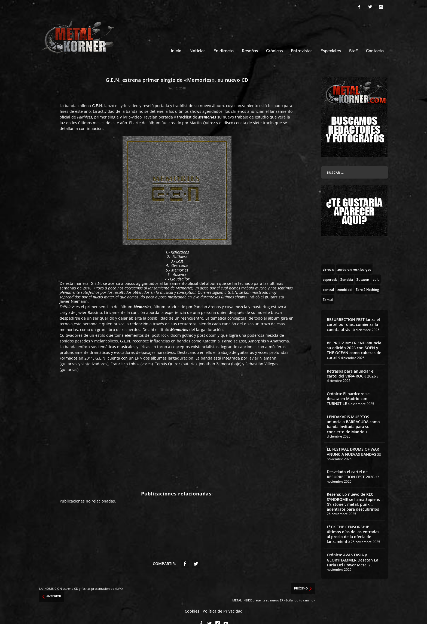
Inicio (176, 40)
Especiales (331, 40)
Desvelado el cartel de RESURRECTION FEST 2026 (350, 463)
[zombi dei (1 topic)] (344, 278)
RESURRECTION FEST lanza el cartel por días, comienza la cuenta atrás (353, 313)
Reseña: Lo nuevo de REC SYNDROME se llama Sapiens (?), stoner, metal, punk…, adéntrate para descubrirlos (353, 491)
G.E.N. (97, 94)
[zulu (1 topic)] (376, 268)
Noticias (197, 40)
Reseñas (250, 40)
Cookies (192, 600)
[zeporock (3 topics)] (329, 268)
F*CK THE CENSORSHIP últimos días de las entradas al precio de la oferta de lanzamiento (353, 523)
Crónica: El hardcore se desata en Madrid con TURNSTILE (348, 387)
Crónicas (274, 40)
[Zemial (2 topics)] (327, 288)
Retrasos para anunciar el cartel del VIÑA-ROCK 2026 (351, 362)
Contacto (375, 40)
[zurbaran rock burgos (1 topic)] (354, 258)
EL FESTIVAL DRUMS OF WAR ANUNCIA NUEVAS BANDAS (353, 441)
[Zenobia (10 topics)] (346, 268)
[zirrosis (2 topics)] (328, 258)
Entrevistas (301, 40)
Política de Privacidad (223, 600)
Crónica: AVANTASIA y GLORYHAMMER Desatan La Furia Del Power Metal (352, 548)
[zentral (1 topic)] (328, 278)
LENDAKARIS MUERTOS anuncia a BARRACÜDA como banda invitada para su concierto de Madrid (353, 413)
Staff (353, 40)
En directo (223, 40)
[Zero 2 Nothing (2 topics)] (367, 278)
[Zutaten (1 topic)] (363, 268)
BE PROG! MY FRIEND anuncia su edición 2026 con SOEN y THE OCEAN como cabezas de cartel (354, 339)
